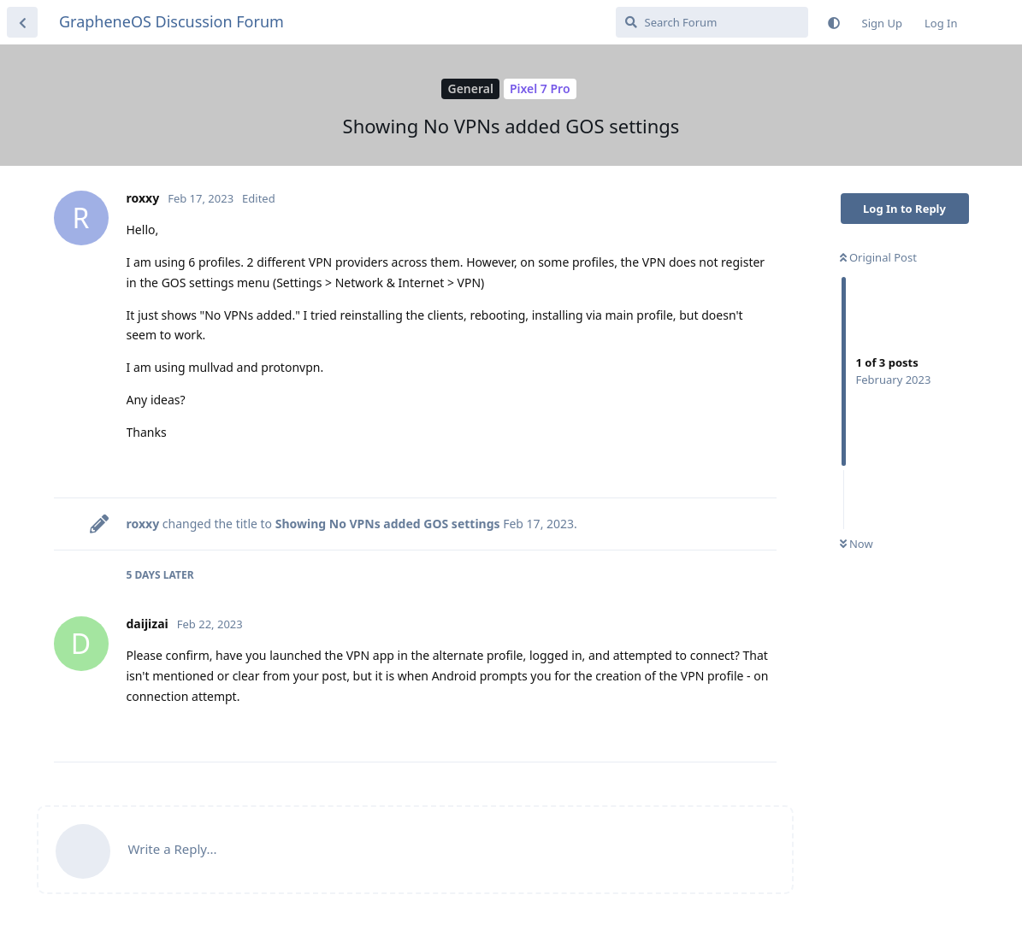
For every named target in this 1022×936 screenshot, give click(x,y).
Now (856, 543)
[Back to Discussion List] (22, 22)
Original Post (878, 257)
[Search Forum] (712, 22)
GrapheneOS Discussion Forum (171, 21)
